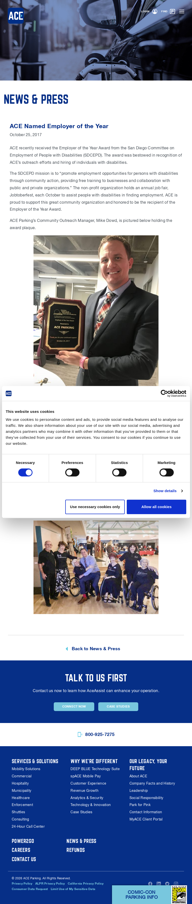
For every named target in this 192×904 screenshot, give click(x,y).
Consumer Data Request (30, 889)
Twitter (167, 884)
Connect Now (74, 706)
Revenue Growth (84, 791)
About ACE (138, 776)
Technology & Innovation (90, 805)
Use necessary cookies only (95, 507)
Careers (21, 850)
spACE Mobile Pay (85, 776)
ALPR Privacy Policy (50, 883)
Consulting (20, 819)
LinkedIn (159, 884)
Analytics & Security (86, 798)
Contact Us (24, 859)
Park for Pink (140, 805)
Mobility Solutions (26, 769)
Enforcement (22, 805)
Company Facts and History (152, 783)
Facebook (150, 884)
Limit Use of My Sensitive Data (73, 889)
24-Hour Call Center (28, 826)
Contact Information (146, 812)
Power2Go (23, 841)
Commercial (22, 776)
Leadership (139, 791)
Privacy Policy (22, 883)
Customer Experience (88, 783)
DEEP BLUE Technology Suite (95, 769)
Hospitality (20, 783)
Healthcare (21, 798)
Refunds (75, 850)
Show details (165, 491)
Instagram (176, 884)
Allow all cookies (156, 507)
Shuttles (18, 812)
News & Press (81, 841)
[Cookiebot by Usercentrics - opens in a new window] (164, 393)
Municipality (21, 791)
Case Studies (118, 706)
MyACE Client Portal (146, 819)
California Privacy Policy (86, 883)
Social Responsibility (146, 798)
